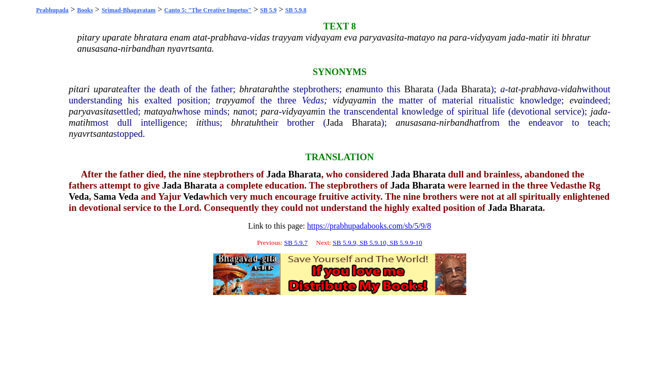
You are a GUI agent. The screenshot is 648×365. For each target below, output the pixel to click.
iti (200, 122)
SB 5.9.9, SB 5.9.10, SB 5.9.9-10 (377, 242)
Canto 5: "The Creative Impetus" (207, 10)
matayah (160, 111)
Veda (79, 196)
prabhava (539, 89)
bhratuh (246, 122)
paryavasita (91, 111)
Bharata (419, 89)
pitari (79, 89)
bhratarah (258, 89)
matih (80, 122)
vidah (570, 89)
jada (598, 111)
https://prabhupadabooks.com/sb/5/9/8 (369, 226)
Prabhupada (52, 10)
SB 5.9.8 (296, 10)
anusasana (415, 122)
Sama (105, 196)
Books (85, 10)
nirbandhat (460, 122)
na (238, 111)
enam (356, 89)
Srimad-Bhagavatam (129, 10)
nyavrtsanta (91, 133)
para (269, 111)
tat (513, 89)
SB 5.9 (268, 10)
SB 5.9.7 (295, 242)
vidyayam (351, 100)
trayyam (231, 100)
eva (576, 100)
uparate (108, 89)
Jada (448, 89)
